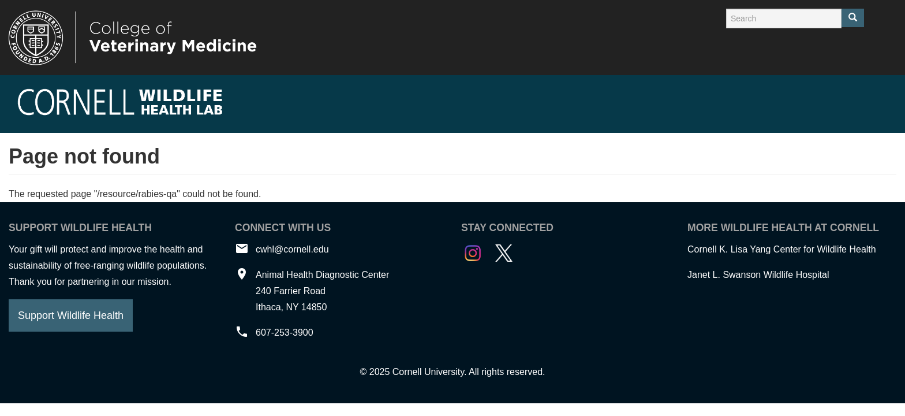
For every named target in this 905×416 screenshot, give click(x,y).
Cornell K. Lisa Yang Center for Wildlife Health (781, 249)
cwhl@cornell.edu (292, 249)
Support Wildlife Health (71, 315)
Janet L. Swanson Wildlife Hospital (758, 275)
